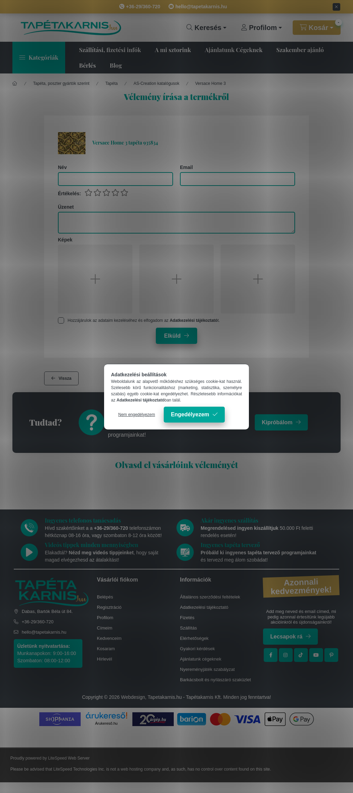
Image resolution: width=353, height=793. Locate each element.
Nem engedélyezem (136, 414)
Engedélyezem (190, 414)
